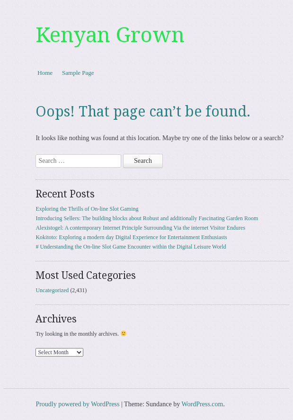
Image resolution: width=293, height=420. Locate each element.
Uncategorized (52, 290)
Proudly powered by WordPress (77, 404)
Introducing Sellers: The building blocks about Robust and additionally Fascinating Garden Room (147, 218)
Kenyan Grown (110, 35)
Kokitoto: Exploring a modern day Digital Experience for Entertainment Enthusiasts (131, 237)
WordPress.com (202, 404)
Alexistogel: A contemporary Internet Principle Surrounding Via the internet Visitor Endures (140, 227)
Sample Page (78, 72)
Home (45, 72)
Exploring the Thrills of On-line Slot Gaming (87, 209)
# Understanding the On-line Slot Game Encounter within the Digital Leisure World (131, 246)
